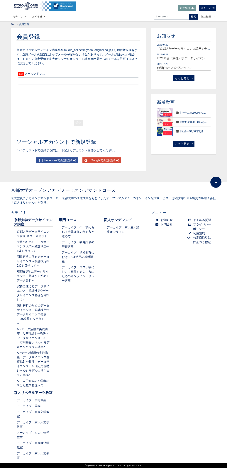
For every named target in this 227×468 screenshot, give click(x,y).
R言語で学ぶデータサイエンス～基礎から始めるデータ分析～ (33, 276)
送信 (78, 123)
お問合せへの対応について (174, 68)
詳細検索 (207, 16)
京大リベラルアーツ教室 (33, 393)
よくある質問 (200, 220)
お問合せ (165, 224)
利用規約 (197, 233)
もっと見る (184, 78)
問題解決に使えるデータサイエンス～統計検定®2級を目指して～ (33, 262)
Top (13, 24)
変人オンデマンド (118, 220)
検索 (193, 16)
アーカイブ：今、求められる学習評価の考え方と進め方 (78, 232)
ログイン (207, 7)
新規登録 (187, 7)
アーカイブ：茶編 (28, 406)
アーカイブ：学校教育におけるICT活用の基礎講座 (78, 257)
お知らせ (38, 16)
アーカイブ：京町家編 (31, 400)
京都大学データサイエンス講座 (33, 222)
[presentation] (78, 101)
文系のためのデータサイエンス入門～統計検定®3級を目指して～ (33, 247)
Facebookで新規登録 (57, 160)
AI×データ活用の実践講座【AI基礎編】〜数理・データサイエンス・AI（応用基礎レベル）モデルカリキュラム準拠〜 (33, 338)
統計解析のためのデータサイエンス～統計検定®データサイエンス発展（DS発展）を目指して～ (33, 314)
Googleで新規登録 (101, 160)
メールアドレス (35, 74)
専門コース (67, 220)
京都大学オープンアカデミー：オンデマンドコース (63, 190)
